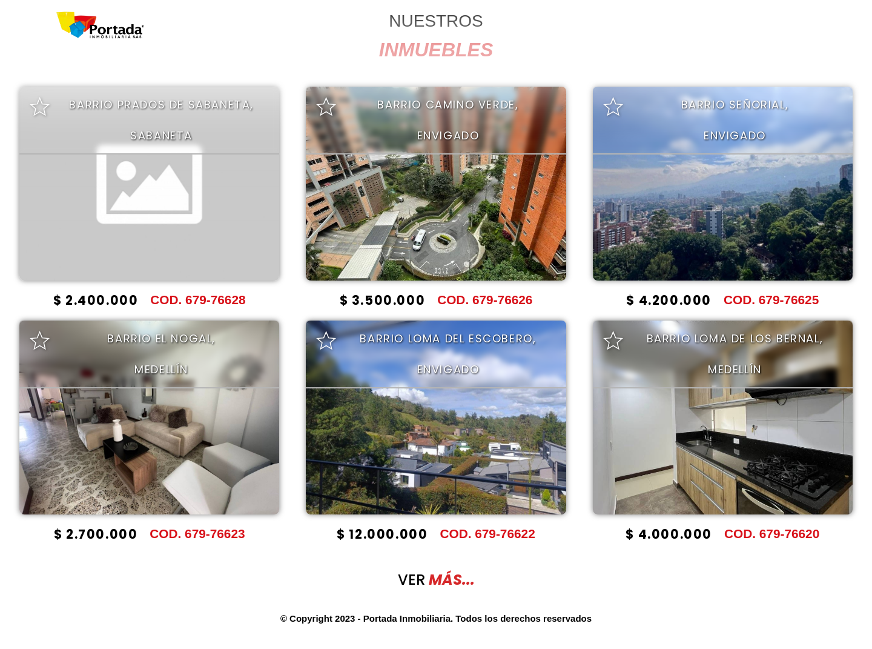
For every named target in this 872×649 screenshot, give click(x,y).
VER (436, 580)
